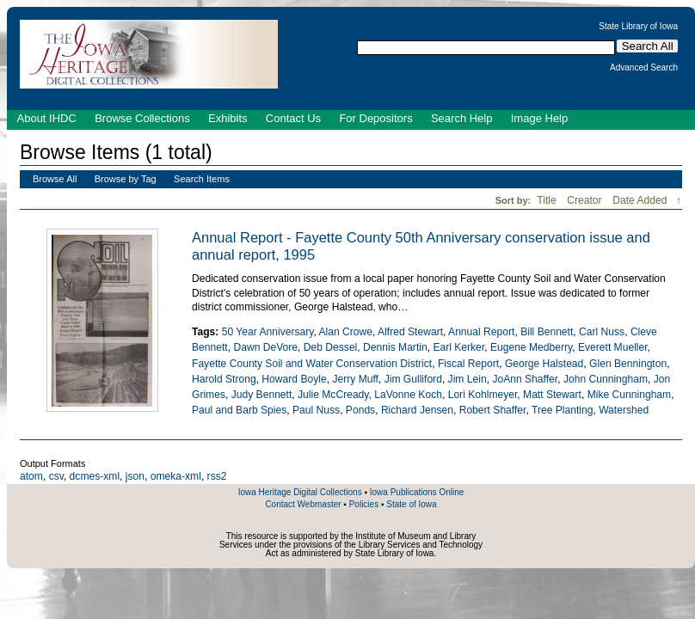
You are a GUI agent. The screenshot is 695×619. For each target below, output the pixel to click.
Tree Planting (562, 410)
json (135, 476)
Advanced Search (644, 68)
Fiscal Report (468, 364)
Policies (363, 504)
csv (56, 476)
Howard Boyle (293, 379)
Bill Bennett (546, 332)
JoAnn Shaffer (524, 379)
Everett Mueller (613, 347)
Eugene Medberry (531, 347)
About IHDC (47, 118)
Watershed (624, 410)
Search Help (462, 118)
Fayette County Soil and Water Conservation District (312, 364)
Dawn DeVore (265, 347)
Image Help (539, 118)
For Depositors (375, 118)
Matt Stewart (552, 395)
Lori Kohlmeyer (483, 395)
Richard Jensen (417, 410)
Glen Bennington (628, 364)
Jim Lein (467, 379)
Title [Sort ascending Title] (548, 200)
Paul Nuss (316, 410)
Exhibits (228, 118)
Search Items (202, 179)
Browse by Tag (126, 179)
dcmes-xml (95, 476)
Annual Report (481, 332)
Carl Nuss (601, 332)
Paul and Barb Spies (239, 410)
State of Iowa (411, 504)
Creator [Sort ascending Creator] (586, 200)
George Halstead (544, 364)
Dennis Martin (395, 347)
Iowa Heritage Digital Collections (300, 492)
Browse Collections (142, 118)
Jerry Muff (355, 379)
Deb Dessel (331, 347)
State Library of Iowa (638, 26)
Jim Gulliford (413, 379)
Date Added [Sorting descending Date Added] (641, 200)
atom (31, 476)
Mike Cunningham (629, 395)
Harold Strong (224, 379)
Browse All (55, 179)
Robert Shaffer (492, 410)
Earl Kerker (458, 347)
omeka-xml (176, 476)
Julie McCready (333, 395)
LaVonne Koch (408, 395)
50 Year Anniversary (268, 332)
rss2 (217, 476)
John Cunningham (605, 379)
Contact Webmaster (303, 504)
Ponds (360, 410)
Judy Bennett (261, 395)
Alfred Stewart (410, 332)
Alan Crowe (345, 332)
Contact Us (293, 118)
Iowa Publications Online (417, 492)
